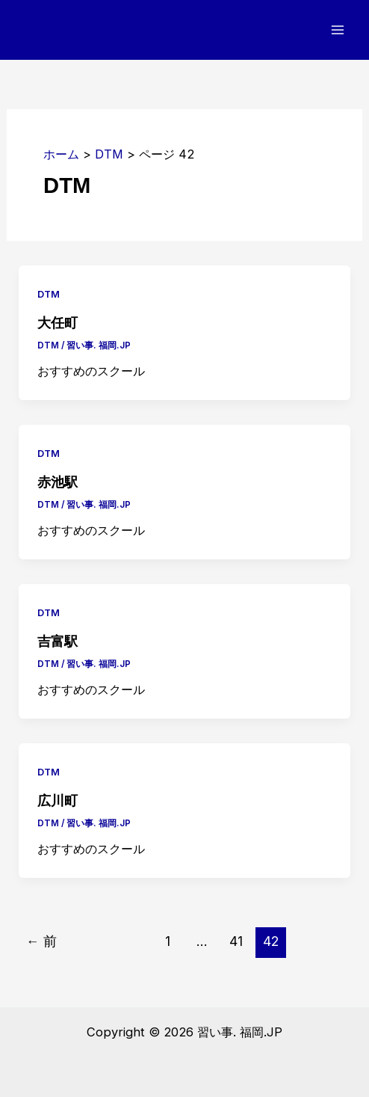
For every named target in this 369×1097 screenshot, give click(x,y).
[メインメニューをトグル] (337, 30)
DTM (48, 294)
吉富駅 (57, 641)
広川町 (57, 800)
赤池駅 (57, 482)
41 (236, 941)
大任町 (57, 323)
